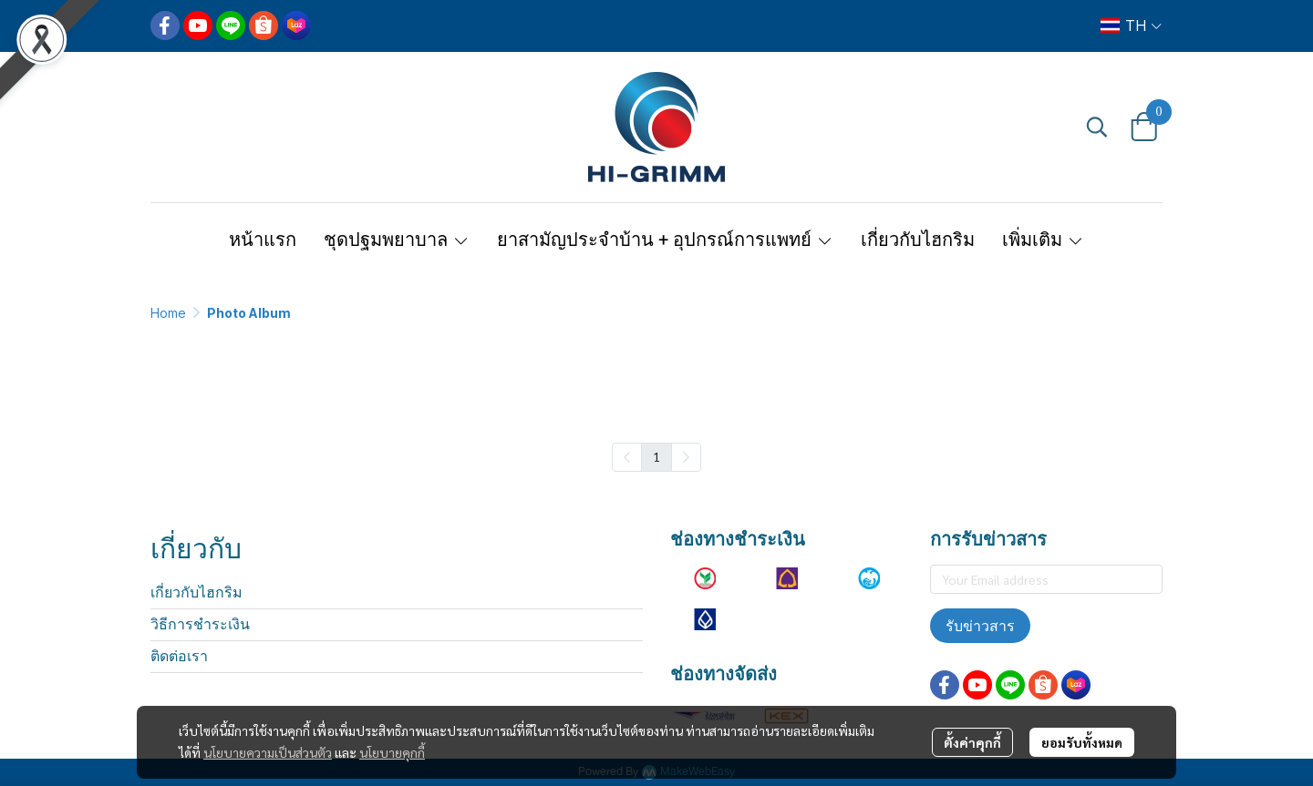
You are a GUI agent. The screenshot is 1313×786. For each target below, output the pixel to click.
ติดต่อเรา (179, 656)
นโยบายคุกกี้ (392, 752)
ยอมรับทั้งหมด (1081, 742)
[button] (1131, 25)
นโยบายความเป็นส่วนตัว (267, 752)
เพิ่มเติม (1043, 239)
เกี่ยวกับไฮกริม (196, 592)
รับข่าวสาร (980, 626)
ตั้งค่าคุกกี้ (972, 742)
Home (168, 313)
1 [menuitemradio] (656, 456)
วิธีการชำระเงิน (200, 624)
